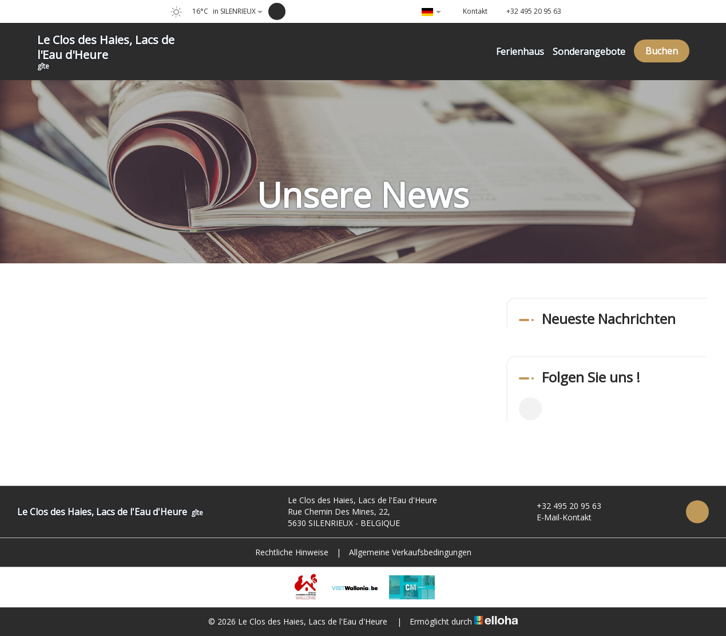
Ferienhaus (520, 51)
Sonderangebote (589, 51)
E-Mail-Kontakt (557, 517)
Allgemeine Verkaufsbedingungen (410, 552)
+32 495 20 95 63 (562, 505)
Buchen (661, 51)
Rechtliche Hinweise (291, 552)
